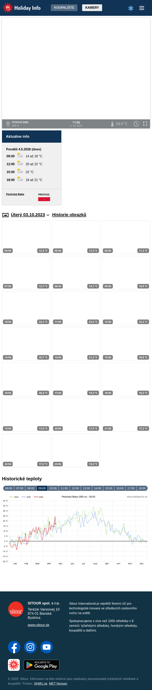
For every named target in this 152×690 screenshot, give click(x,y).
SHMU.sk (40, 683)
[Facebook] (14, 647)
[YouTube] (46, 647)
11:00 (64, 488)
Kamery (92, 7)
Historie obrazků (69, 214)
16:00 (120, 488)
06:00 (8, 488)
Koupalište (64, 7)
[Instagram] (30, 647)
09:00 (42, 488)
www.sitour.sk (38, 625)
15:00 (108, 488)
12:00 (75, 488)
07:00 (19, 488)
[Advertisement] (107, 167)
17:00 (131, 488)
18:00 (142, 488)
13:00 (86, 488)
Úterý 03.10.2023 (30, 214)
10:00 (53, 488)
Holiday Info (18, 5)
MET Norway (58, 683)
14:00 (97, 488)
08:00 (30, 488)
